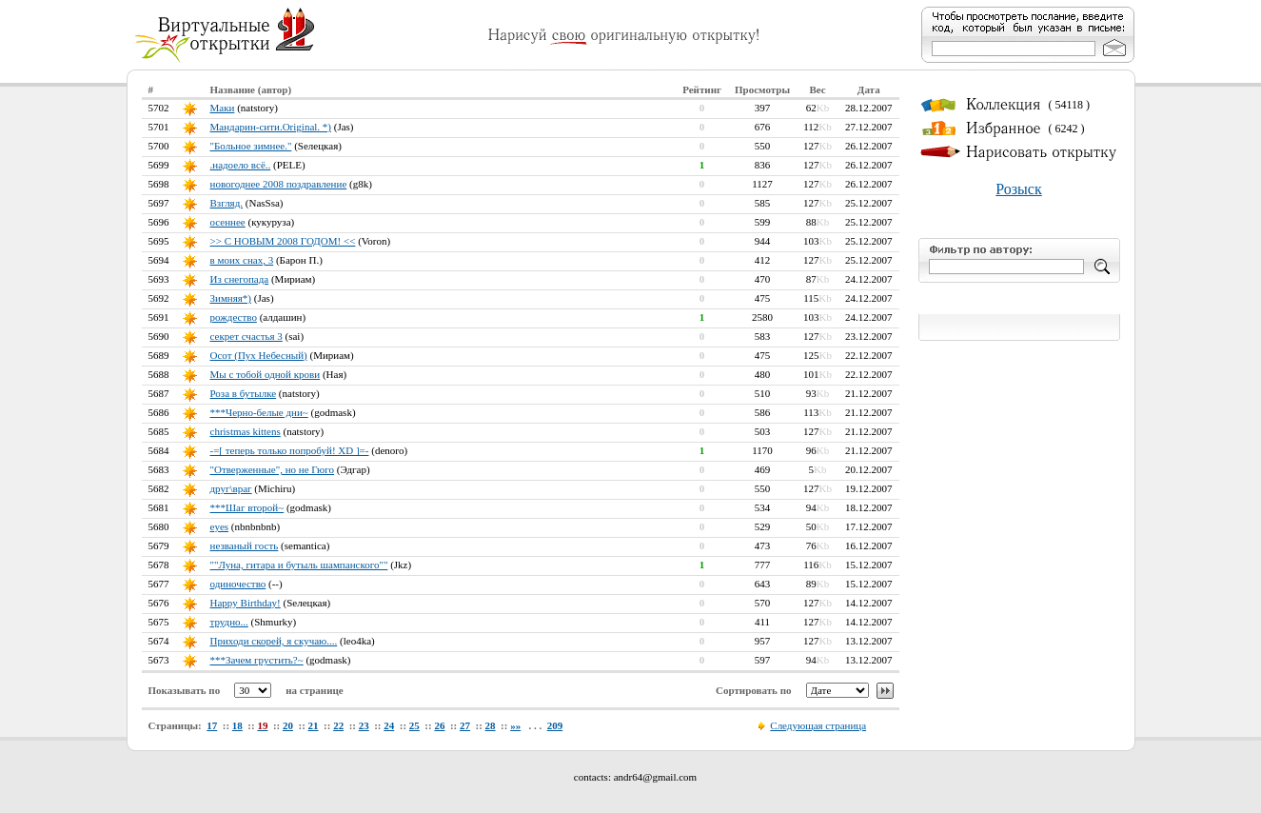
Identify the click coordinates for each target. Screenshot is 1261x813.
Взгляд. (227, 202)
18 (237, 725)
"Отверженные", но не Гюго (272, 469)
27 (465, 725)
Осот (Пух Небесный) (258, 355)
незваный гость (244, 545)
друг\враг (231, 488)
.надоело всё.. (240, 164)
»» (515, 725)
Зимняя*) (231, 298)
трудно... (229, 621)
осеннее (228, 222)
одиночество (238, 583)
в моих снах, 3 (242, 260)
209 (555, 725)
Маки (222, 107)
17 (212, 725)
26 (439, 725)
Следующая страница (818, 725)
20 (288, 725)
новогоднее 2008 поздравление (278, 183)
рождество (233, 317)
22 (338, 725)
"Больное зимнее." (251, 145)
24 (389, 725)
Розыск (1018, 189)
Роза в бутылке (243, 393)
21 (313, 725)
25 (414, 725)
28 (490, 725)
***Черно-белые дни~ (259, 412)
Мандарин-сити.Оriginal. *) (271, 126)
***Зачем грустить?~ (257, 659)
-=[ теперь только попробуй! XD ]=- (289, 450)
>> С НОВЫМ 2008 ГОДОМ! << (283, 241)
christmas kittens (245, 431)
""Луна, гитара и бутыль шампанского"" (299, 564)
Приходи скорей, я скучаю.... (274, 640)
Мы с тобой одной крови (265, 374)
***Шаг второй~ (247, 507)
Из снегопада (239, 279)
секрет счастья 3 (246, 336)
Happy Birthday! (245, 602)
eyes (219, 526)
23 (364, 725)
